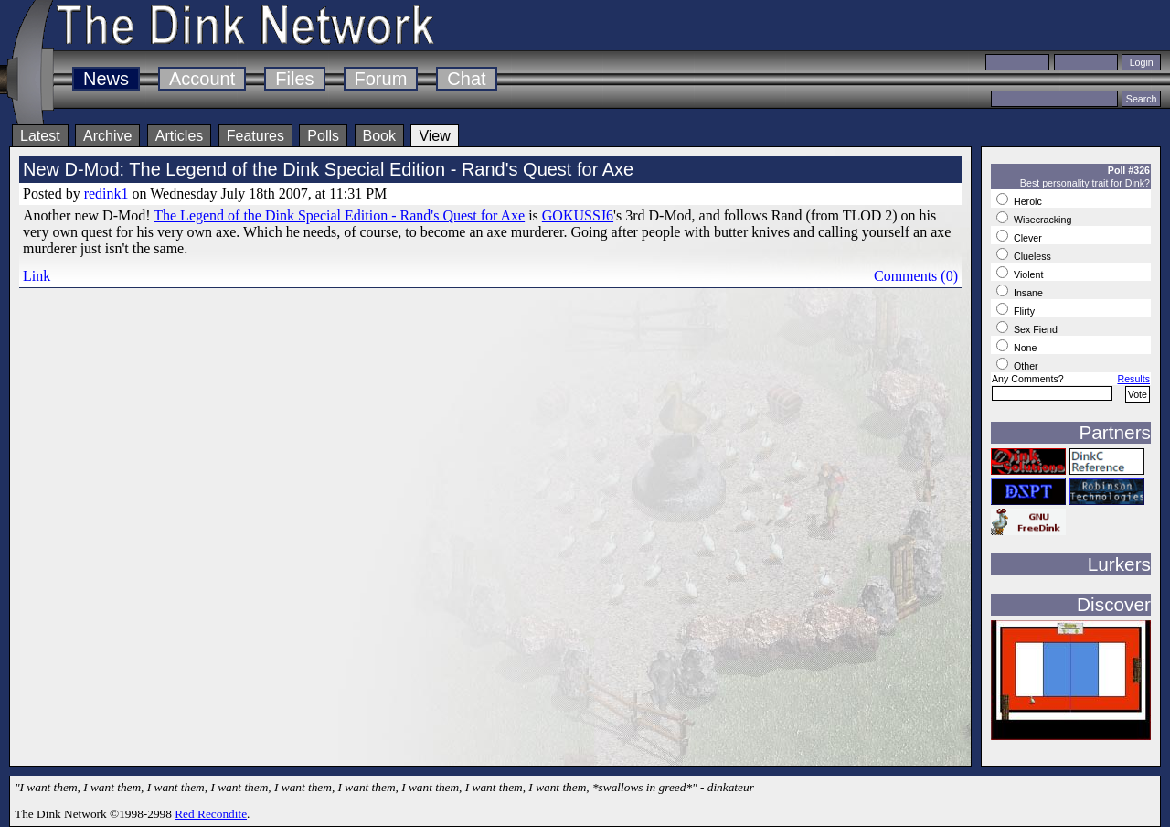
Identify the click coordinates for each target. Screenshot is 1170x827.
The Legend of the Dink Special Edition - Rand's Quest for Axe (339, 215)
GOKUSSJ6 (577, 215)
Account (202, 79)
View (434, 136)
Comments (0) (916, 276)
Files (294, 79)
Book (379, 136)
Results (1133, 378)
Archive (107, 136)
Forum (381, 79)
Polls (323, 136)
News (106, 79)
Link (36, 276)
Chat (466, 79)
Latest (40, 136)
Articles (179, 136)
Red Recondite (211, 814)
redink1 (106, 193)
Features (255, 136)
